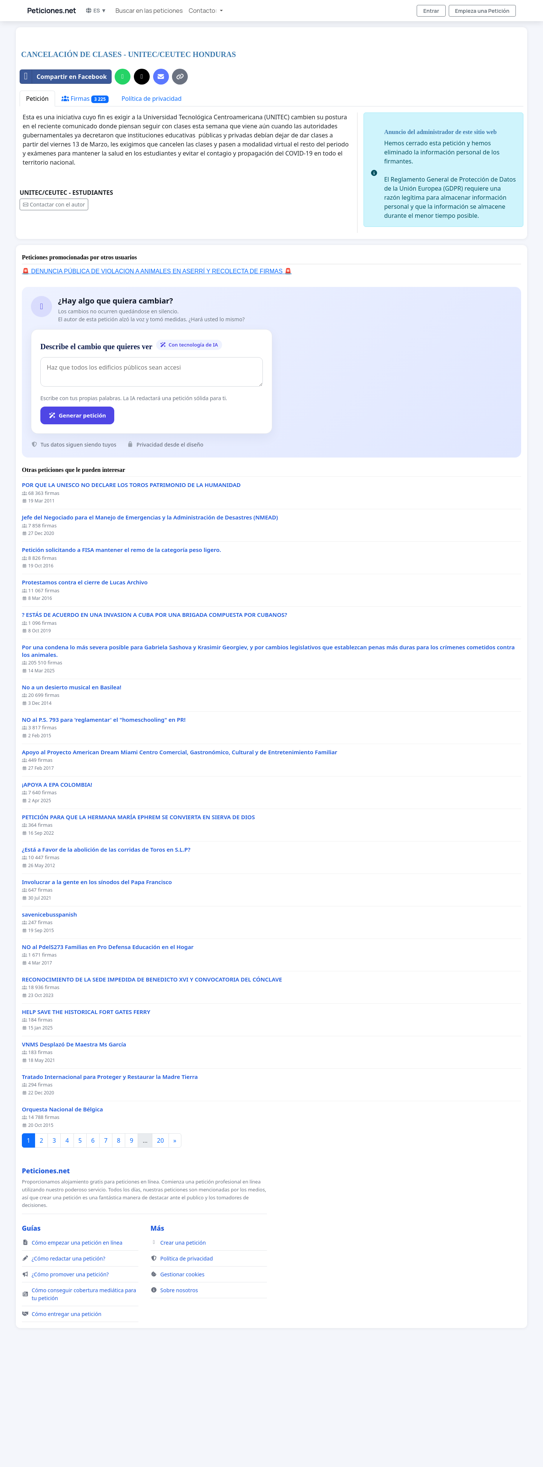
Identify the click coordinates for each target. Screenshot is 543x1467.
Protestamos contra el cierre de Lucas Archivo (84, 688)
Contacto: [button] (203, 10)
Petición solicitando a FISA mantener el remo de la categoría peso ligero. (121, 655)
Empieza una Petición (482, 10)
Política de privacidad (151, 204)
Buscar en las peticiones (149, 10)
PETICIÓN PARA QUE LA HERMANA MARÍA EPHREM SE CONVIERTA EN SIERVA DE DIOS (138, 922)
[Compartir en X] (142, 182)
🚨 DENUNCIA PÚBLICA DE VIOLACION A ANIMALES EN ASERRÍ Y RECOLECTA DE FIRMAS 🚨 (157, 377)
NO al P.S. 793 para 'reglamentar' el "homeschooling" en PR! (104, 825)
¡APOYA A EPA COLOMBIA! (57, 890)
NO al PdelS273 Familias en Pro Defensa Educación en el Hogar (107, 1052)
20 (160, 1246)
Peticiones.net (51, 10)
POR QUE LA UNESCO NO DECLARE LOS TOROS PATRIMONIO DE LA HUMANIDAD (131, 590)
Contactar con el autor (54, 310)
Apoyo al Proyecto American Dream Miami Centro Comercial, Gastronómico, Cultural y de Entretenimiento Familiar (179, 857)
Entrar (431, 10)
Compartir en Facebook (63, 182)
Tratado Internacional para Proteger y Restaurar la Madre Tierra (110, 1182)
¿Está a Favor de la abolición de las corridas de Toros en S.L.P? (106, 955)
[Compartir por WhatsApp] (122, 182)
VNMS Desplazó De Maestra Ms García (74, 1150)
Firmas (85, 204)
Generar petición (77, 521)
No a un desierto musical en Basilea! (71, 793)
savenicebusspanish (49, 1020)
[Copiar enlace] (180, 182)
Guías (31, 1333)
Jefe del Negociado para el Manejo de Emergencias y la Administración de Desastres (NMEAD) (150, 623)
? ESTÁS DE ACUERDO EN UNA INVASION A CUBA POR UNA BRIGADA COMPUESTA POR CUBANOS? (154, 720)
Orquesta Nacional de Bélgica (62, 1215)
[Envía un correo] (161, 182)
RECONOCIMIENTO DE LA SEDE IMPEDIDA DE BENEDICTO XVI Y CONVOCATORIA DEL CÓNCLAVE (152, 1085)
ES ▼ (96, 10)
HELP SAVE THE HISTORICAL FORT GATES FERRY (86, 1117)
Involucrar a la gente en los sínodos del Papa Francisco (97, 987)
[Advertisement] (246, 92)
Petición (37, 204)
